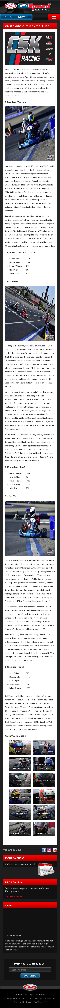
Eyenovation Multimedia (36, 1002)
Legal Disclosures (37, 994)
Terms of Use (21, 994)
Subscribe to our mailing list (30, 963)
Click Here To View (14, 896)
